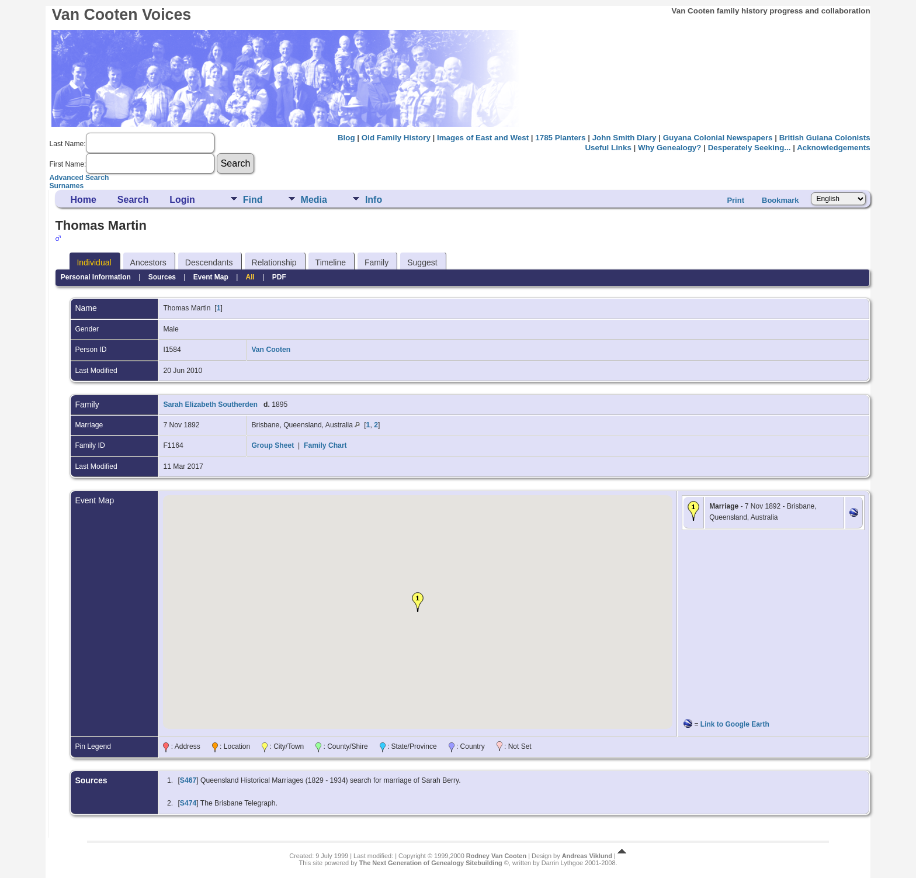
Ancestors (148, 262)
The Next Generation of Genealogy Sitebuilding (430, 862)
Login (182, 200)
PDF (279, 277)
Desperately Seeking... (749, 147)
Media (314, 200)
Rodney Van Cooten (496, 855)
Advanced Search (79, 178)
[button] (418, 602)
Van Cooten (270, 349)
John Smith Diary (624, 137)
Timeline (330, 262)
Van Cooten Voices (121, 14)
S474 (188, 803)
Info (373, 200)
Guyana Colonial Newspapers (718, 137)
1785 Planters (560, 137)
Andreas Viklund (587, 855)
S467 (188, 780)
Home (83, 200)
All (250, 277)
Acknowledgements (833, 147)
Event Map (210, 277)
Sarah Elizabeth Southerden (210, 404)
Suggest (422, 262)
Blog (346, 137)
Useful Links (608, 147)
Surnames (66, 186)
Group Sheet (272, 445)
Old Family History (396, 137)
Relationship (274, 262)
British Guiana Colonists (824, 137)
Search (132, 200)
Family (376, 262)
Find (253, 200)
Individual (94, 262)
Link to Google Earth (734, 724)
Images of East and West (483, 137)
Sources (162, 277)
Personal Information (96, 277)
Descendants (209, 262)
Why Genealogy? (669, 147)
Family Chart (325, 445)
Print (735, 200)
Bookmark (780, 200)
